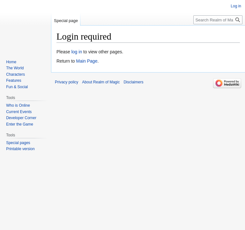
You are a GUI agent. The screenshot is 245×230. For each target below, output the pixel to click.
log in (76, 51)
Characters (15, 74)
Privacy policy (66, 82)
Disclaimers (133, 82)
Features (13, 80)
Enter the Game (19, 124)
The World (15, 68)
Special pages (18, 143)
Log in (236, 6)
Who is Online (18, 105)
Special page (66, 20)
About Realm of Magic (101, 82)
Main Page (86, 61)
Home (11, 62)
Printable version (20, 149)
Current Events (19, 112)
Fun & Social (17, 87)
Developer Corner (21, 118)
